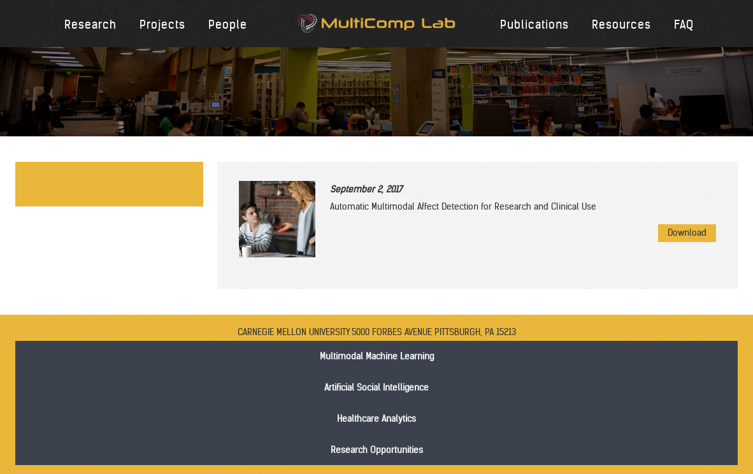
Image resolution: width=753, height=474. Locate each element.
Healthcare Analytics (376, 418)
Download (687, 232)
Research (90, 24)
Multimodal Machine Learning (377, 356)
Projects (162, 24)
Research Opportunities (377, 450)
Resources (621, 24)
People (227, 24)
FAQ (684, 24)
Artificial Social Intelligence (376, 387)
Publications (534, 24)
